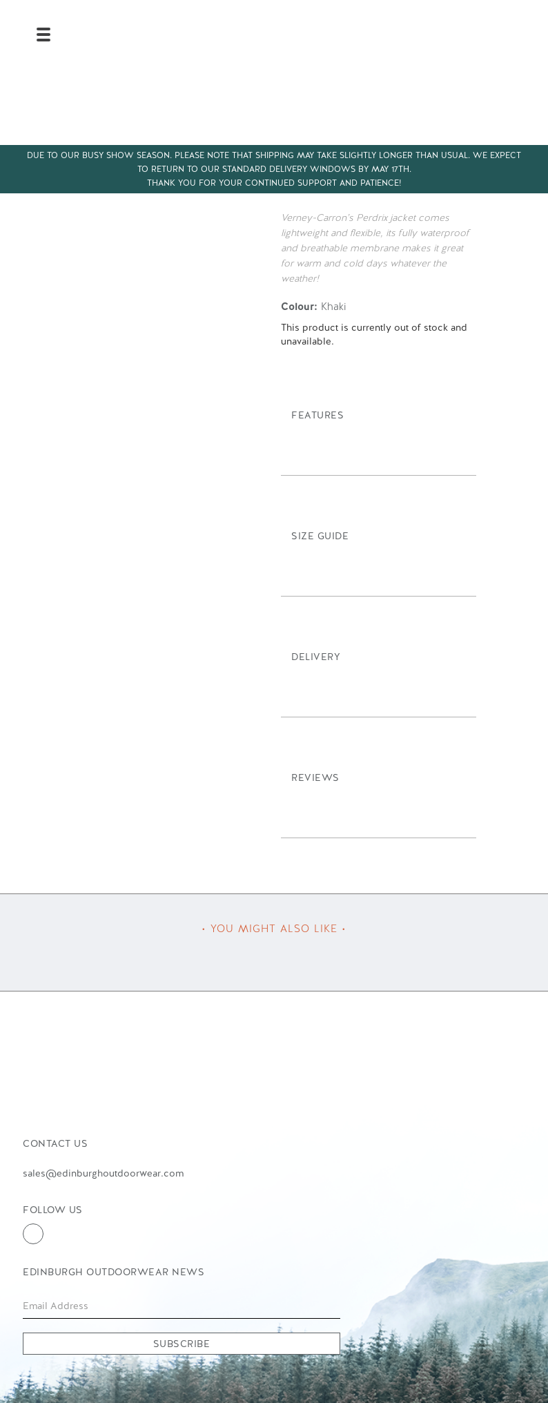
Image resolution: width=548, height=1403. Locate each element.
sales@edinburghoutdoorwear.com (103, 1173)
